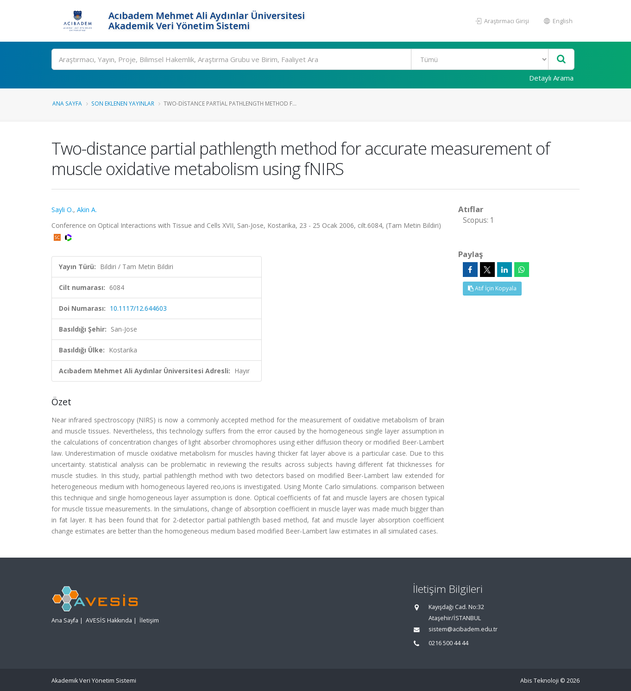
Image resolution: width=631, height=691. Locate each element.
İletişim (149, 620)
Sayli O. (62, 209)
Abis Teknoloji (539, 681)
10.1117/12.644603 (138, 308)
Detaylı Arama (551, 77)
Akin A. (87, 209)
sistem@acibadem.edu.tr (463, 629)
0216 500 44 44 (448, 643)
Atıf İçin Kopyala (492, 288)
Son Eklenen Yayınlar (122, 103)
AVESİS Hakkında (109, 620)
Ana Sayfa (67, 103)
